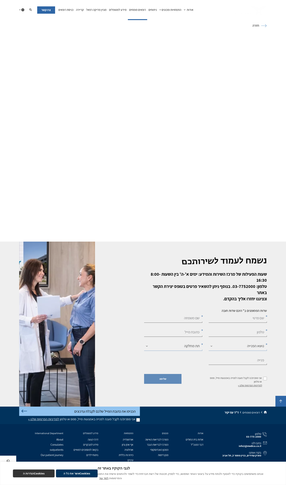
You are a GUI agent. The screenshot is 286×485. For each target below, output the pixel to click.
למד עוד (104, 478)
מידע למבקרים (90, 444)
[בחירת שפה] (22, 10)
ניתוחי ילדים (92, 455)
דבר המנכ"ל (197, 444)
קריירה (80, 11)
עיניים (130, 460)
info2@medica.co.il (250, 446)
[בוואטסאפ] (8, 461)
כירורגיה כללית (126, 455)
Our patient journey (52, 455)
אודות (188, 11)
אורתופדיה (128, 439)
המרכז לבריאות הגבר (157, 444)
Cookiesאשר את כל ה (76, 473)
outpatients (56, 449)
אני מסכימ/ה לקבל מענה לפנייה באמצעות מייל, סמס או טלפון (236, 379)
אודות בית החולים (194, 439)
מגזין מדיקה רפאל (96, 11)
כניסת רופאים (66, 11)
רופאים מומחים (137, 11)
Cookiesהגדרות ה (34, 473)
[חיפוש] (30, 10)
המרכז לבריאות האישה (156, 439)
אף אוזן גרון (127, 444)
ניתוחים (152, 11)
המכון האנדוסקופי (159, 449)
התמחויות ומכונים (170, 11)
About (59, 439)
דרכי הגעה (93, 439)
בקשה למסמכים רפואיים (86, 449)
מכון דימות (163, 455)
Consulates (57, 444)
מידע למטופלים (118, 11)
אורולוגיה (128, 449)
